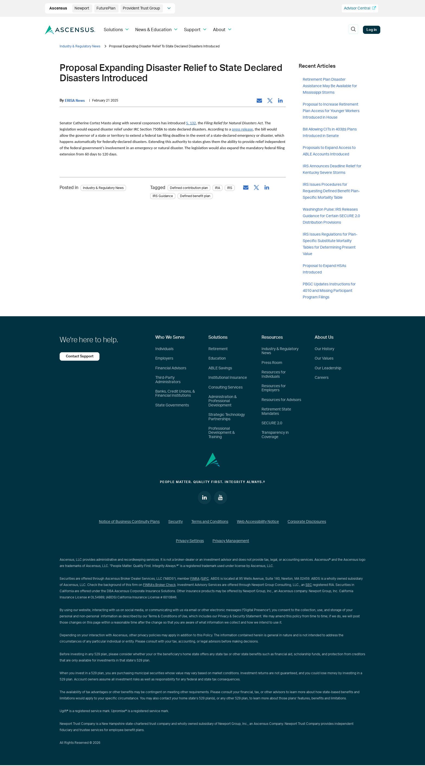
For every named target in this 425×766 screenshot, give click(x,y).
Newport (82, 8)
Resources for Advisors (281, 400)
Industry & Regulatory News (80, 46)
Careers (322, 378)
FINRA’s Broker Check (159, 585)
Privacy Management (230, 541)
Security (175, 522)
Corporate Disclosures (307, 522)
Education (217, 358)
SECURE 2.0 (272, 423)
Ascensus (58, 8)
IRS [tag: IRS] (229, 188)
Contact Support (80, 356)
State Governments (172, 405)
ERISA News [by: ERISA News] (75, 100)
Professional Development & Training (221, 433)
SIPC (205, 579)
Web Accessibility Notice (258, 522)
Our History (324, 349)
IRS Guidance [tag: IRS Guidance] (163, 196)
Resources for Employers (274, 388)
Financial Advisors (170, 368)
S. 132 (191, 123)
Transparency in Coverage (275, 435)
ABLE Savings (220, 368)
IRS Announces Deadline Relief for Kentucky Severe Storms (332, 169)
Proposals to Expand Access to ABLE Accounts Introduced (329, 151)
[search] (353, 30)
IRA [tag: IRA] (217, 188)
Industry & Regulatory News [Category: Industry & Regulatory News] (103, 188)
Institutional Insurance (227, 378)
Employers (164, 358)
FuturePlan (106, 8)
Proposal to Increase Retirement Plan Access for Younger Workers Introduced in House (331, 111)
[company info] (169, 8)
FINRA (194, 579)
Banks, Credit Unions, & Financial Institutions (175, 393)
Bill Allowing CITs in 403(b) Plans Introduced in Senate (330, 133)
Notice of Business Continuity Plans (129, 522)
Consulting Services (225, 387)
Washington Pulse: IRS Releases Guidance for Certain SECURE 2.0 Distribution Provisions (331, 216)
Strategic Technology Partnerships (226, 417)
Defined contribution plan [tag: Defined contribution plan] (189, 188)
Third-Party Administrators (168, 380)
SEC (308, 585)
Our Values (324, 358)
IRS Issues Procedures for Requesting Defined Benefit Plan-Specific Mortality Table (331, 191)
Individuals (164, 349)
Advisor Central (360, 8)
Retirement (218, 349)
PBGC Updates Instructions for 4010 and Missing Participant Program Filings (329, 290)
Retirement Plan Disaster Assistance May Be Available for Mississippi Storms (330, 86)
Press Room (272, 363)
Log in (371, 29)
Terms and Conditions (209, 522)
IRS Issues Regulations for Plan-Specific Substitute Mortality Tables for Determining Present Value (330, 244)
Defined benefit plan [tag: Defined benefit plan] (195, 196)
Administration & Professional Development (222, 401)
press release (242, 129)
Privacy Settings (190, 541)
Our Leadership (328, 368)
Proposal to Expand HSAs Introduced (324, 269)
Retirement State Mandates (276, 411)
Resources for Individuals (274, 374)
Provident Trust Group (142, 8)
